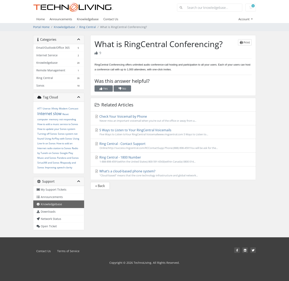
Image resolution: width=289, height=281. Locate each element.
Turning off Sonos (47, 133)
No (122, 88)
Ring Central (87, 27)
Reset (65, 114)
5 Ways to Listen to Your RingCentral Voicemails (173, 132)
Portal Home (41, 27)
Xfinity (54, 108)
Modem (63, 108)
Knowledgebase (88, 19)
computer (42, 119)
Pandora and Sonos (68, 158)
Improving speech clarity (58, 167)
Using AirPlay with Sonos (58, 138)
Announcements (61, 19)
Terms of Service (68, 251)
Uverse (47, 108)
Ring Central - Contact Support (173, 146)
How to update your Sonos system (56, 129)
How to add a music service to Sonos (57, 124)
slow (57, 113)
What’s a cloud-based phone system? (173, 173)
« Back (100, 186)
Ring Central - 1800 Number (173, 159)
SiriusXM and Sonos (48, 162)
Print (245, 42)
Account (244, 19)
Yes (104, 88)
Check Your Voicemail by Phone (173, 118)
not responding (67, 119)
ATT (39, 108)
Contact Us (110, 19)
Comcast (73, 108)
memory (53, 119)
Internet (44, 113)
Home (40, 19)
